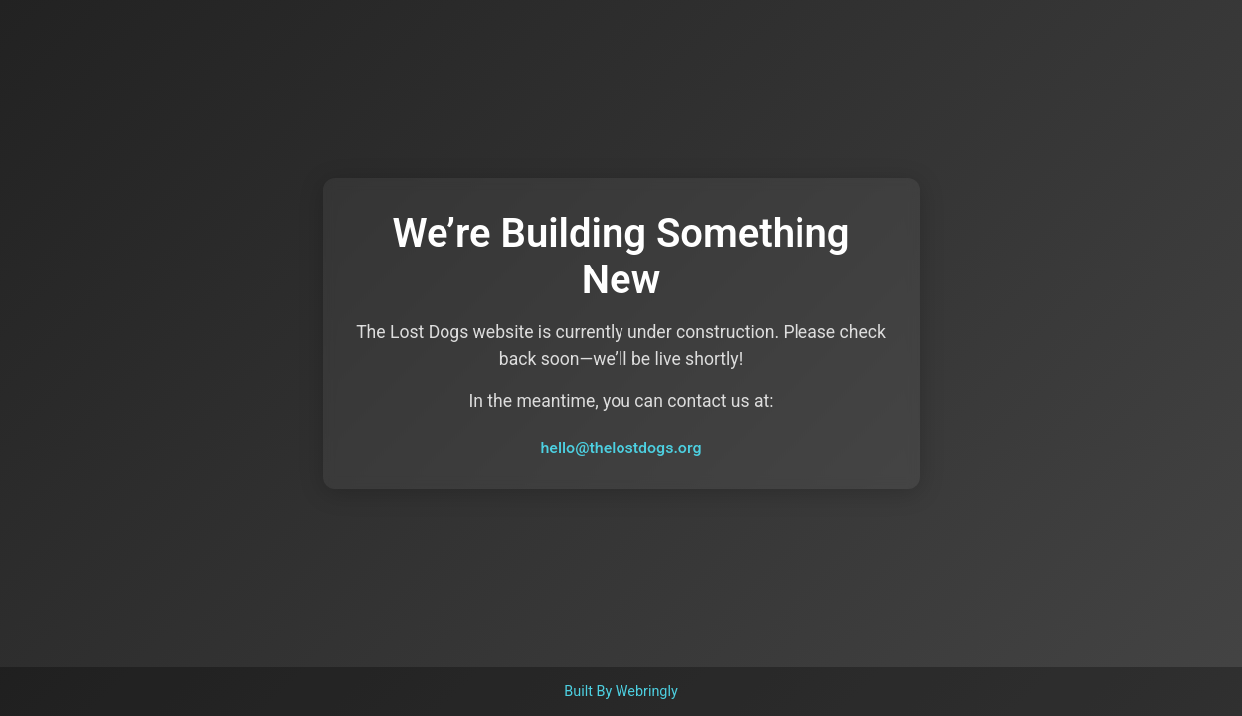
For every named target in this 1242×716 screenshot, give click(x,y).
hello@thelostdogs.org (620, 448)
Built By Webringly (621, 691)
